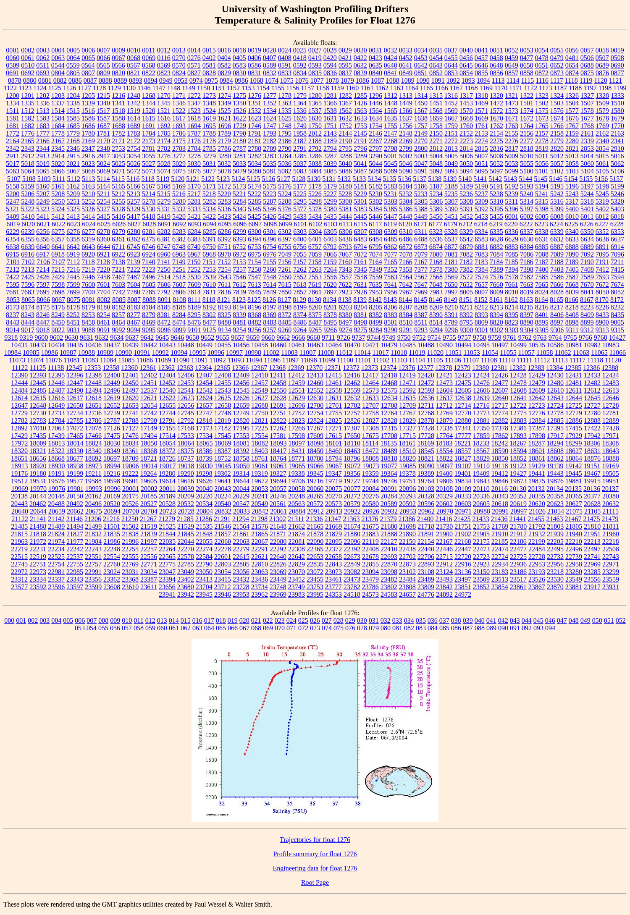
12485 (37, 390)
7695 (43, 292)
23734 (259, 586)
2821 (572, 148)
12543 (222, 390)
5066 (58, 171)
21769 (499, 526)
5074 (164, 171)
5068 (88, 171)
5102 (557, 171)
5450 (436, 216)
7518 (179, 277)
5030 (194, 163)
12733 (56, 413)
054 (92, 628)
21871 (278, 533)
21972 (37, 541)
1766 (557, 125)
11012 (344, 352)
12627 (259, 397)
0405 (239, 57)
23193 (536, 571)
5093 (451, 171)
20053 (259, 488)
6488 (421, 239)
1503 (557, 103)
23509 (481, 579)
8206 (390, 307)
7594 (617, 277)
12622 (167, 397)
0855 (481, 72)
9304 (526, 329)
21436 (499, 518)
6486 (405, 239)
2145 (360, 133)
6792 (330, 246)
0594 (330, 65)
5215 (164, 193)
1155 (277, 88)
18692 (93, 458)
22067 (259, 541)
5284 (239, 201)
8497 (345, 322)
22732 (555, 556)
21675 (370, 526)
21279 (166, 518)
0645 (466, 65)
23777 (333, 586)
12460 (315, 382)
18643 (610, 450)
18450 (315, 450)
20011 (167, 488)
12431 (573, 375)
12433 (592, 375)
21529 (185, 526)
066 (233, 628)
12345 (74, 367)
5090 (405, 171)
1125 (54, 88)
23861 (518, 586)
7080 (436, 254)
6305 (330, 231)
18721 (148, 458)
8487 (315, 322)
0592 (300, 65)
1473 (511, 103)
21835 (111, 533)
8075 (73, 299)
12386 (591, 367)
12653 (130, 405)
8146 (435, 299)
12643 (555, 397)
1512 (27, 110)
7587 (572, 277)
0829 (224, 72)
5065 (43, 171)
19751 (407, 481)
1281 (330, 95)
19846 (499, 481)
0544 (58, 65)
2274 (481, 140)
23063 (259, 571)
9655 (222, 337)
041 (491, 620)
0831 (254, 72)
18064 (186, 443)
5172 (224, 186)
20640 (19, 511)
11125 (38, 367)
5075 (179, 171)
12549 (259, 390)
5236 (466, 193)
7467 (118, 277)
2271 (436, 140)
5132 (344, 178)
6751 (224, 246)
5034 (254, 163)
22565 (167, 556)
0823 (164, 72)
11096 (272, 360)
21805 (573, 526)
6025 (103, 224)
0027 (315, 50)
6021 (43, 224)
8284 (179, 314)
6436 (345, 239)
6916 (27, 254)
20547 (241, 503)
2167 (58, 140)
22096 (352, 541)
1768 (587, 125)
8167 (586, 299)
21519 (148, 526)
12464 (370, 382)
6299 (239, 231)
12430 (555, 375)
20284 (389, 496)
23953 (241, 594)
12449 (111, 382)
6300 (254, 231)
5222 (254, 193)
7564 (405, 277)
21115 (610, 511)
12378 (443, 367)
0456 (466, 57)
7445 (73, 277)
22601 (222, 556)
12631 (333, 397)
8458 (88, 322)
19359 (370, 473)
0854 (466, 72)
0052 (511, 50)
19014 (149, 465)
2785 (209, 148)
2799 (405, 148)
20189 (167, 496)
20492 (74, 503)
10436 (93, 345)
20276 (370, 496)
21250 (129, 518)
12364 (203, 367)
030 (362, 620)
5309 (481, 201)
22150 (407, 541)
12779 (573, 413)
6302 (284, 231)
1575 (542, 110)
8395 (511, 314)
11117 (577, 360)
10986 (49, 352)
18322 (56, 450)
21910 (499, 533)
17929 (573, 435)
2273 (466, 140)
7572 (466, 277)
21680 (389, 526)
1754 (375, 125)
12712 (444, 405)
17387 (536, 428)
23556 (592, 579)
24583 (389, 594)
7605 (148, 284)
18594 (518, 450)
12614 (19, 397)
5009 (511, 156)
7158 (315, 261)
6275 (58, 231)
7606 (164, 284)
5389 (436, 208)
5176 (284, 186)
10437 (111, 345)
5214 (148, 193)
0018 (239, 50)
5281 (194, 201)
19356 (352, 473)
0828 (209, 72)
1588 (118, 118)
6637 (617, 239)
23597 (74, 586)
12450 (130, 382)
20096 (407, 488)
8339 (239, 314)
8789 (451, 322)
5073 (148, 171)
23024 (111, 571)
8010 (511, 292)
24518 (352, 594)
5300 (345, 201)
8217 (557, 307)
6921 (103, 254)
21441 (517, 518)
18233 (480, 443)
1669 (481, 118)
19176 (19, 473)
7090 (572, 254)
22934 (499, 564)
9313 (602, 329)
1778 (58, 133)
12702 (352, 405)
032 (386, 620)
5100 (526, 171)
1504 (572, 103)
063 (197, 628)
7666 (557, 284)
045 (538, 620)
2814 (466, 148)
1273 (209, 95)
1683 (43, 125)
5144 (525, 178)
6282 (164, 231)
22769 (130, 564)
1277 (269, 95)
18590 (499, 450)
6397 (284, 239)
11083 (90, 360)
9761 (510, 337)
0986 (241, 80)
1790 (239, 133)
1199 (619, 88)
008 (103, 620)
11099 (327, 360)
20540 (222, 503)
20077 (352, 488)
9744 (374, 337)
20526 (130, 503)
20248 (296, 496)
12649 (56, 405)
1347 (194, 103)
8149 (450, 299)
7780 (133, 292)
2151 (451, 133)
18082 (260, 443)
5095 (481, 171)
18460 (333, 450)
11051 (453, 352)
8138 (345, 299)
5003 (421, 156)
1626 (300, 118)
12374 (388, 367)
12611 (573, 390)
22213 (592, 541)
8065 (28, 299)
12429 (536, 375)
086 (456, 628)
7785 (148, 292)
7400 (542, 269)
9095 (148, 329)
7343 (345, 269)
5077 (209, 171)
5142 (495, 178)
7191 (602, 261)
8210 (451, 307)
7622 (345, 284)
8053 (13, 299)
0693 (43, 72)
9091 (103, 329)
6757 (315, 246)
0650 (526, 65)
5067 (73, 171)
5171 (209, 186)
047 (562, 620)
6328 (451, 231)
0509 (12, 65)
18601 (536, 450)
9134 (224, 329)
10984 (12, 352)
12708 (389, 405)
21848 (204, 533)
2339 (587, 140)
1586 (88, 118)
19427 (518, 473)
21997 (148, 541)
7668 (572, 284)
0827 (194, 72)
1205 (88, 95)
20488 (56, 503)
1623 (254, 118)
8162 (511, 299)
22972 (19, 571)
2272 (451, 140)
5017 (12, 163)
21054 (555, 511)
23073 (333, 571)
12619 (111, 397)
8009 (496, 292)
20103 (425, 488)
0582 (224, 65)
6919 (73, 254)
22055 (204, 541)
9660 (268, 337)
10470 (352, 345)
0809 (103, 72)
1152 (233, 88)
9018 (43, 329)
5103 (572, 171)
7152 (224, 261)
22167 (444, 541)
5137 (419, 178)
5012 (556, 156)
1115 (527, 80)
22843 (333, 564)
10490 (444, 345)
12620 (130, 397)
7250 (164, 269)
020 (244, 620)
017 (209, 620)
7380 (451, 269)
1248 (133, 95)
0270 (179, 57)
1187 (560, 88)
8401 (542, 314)
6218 (481, 224)
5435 (330, 216)
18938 (75, 465)
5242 (557, 193)
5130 (313, 178)
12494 (93, 390)
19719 (333, 481)
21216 (111, 518)
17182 (222, 428)
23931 (610, 586)
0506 (587, 57)
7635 (375, 284)
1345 (164, 103)
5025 (118, 163)
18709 (130, 458)
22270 (185, 549)
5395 (496, 208)
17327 (407, 428)
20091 (389, 488)
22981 (56, 571)
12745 (185, 413)
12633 (370, 397)
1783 (133, 133)
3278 (194, 156)
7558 (360, 277)
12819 (222, 420)
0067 (118, 57)
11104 (417, 360)
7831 (209, 292)
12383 (536, 367)
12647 (19, 405)
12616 (56, 397)
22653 (315, 556)
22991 (93, 571)
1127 (84, 88)
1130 (129, 88)
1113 (498, 80)
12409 (241, 375)
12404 (167, 375)
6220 (511, 224)
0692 (27, 72)
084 (433, 628)
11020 (435, 352)
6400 (300, 239)
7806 (179, 292)
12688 (259, 405)
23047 (167, 571)
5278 (148, 201)
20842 (260, 511)
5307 (451, 201)
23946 (222, 594)
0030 (360, 50)
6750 (209, 246)
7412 (602, 269)
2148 (405, 133)
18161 (407, 443)
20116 (499, 488)
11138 (55, 367)
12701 (333, 405)
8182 (118, 307)
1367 (345, 103)
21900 (444, 533)
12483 (610, 382)
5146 (555, 178)
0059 (617, 50)
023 (280, 620)
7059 (315, 254)
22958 (573, 564)
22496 (573, 549)
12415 (333, 375)
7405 (572, 269)
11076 (53, 360)
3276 (164, 156)
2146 (375, 133)
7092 (587, 254)
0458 (496, 57)
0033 (405, 50)
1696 (224, 125)
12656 (185, 405)
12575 (389, 390)
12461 (333, 382)
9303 (511, 329)
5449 (421, 216)
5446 (375, 216)
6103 (330, 224)
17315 (389, 428)
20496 (93, 503)
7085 (511, 254)
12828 (389, 420)
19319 (259, 473)
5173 (239, 186)
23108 (425, 571)
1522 (179, 110)
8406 (557, 314)
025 (303, 620)
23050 (204, 571)
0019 (254, 50)
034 (409, 620)
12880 (462, 420)
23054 (222, 571)
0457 (481, 57)
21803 (555, 526)
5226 (315, 193)
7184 (496, 261)
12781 (610, 413)
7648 (436, 284)
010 (127, 620)
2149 (421, 133)
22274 (204, 549)
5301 (360, 201)
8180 (103, 307)
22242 (74, 549)
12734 (74, 413)
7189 (572, 261)
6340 (572, 231)
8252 (73, 314)
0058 (602, 50)
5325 (73, 208)
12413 (315, 375)
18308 (610, 443)
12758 (370, 413)
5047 (421, 163)
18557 (462, 450)
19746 (389, 481)
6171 (420, 224)
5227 (330, 193)
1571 (481, 110)
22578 (185, 556)
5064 (27, 171)
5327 (103, 208)
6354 (12, 239)
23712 (222, 586)
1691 (148, 125)
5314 (526, 201)
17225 (259, 428)
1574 (526, 110)
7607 (179, 284)
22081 (296, 541)
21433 (480, 518)
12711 (425, 405)
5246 (617, 193)
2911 (12, 156)
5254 (103, 201)
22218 (610, 541)
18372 (167, 450)
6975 (254, 254)
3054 (133, 156)
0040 (466, 50)
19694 (278, 481)
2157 (542, 133)
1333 (617, 95)
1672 (526, 118)
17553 (241, 435)
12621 (148, 397)
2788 (254, 148)
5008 (496, 156)
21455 (536, 518)
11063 (581, 352)
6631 (542, 239)
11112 (542, 360)
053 (80, 628)
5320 (617, 201)
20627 (573, 503)
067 (244, 628)
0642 (421, 65)
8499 (375, 322)
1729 (239, 125)
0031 (375, 50)
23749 (296, 586)
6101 (300, 224)
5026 (133, 163)
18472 (370, 450)
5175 (269, 186)
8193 (224, 307)
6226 (586, 224)
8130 (314, 299)
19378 (407, 473)
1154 (262, 88)
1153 (248, 88)
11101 (363, 360)
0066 (103, 57)
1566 (405, 110)
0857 (511, 72)
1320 (496, 95)
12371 (332, 367)
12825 (333, 420)
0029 (345, 50)
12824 (315, 420)
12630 (315, 397)
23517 (518, 579)
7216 (73, 269)
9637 (132, 337)
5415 (103, 216)
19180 (37, 473)
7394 (511, 269)
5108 (29, 178)
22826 (278, 564)
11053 (471, 352)
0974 (196, 80)
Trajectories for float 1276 (315, 839)
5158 (12, 186)
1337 (58, 103)
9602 (56, 337)
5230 (375, 193)
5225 (300, 193)
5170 (194, 186)
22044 (185, 541)
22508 (610, 549)
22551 (93, 556)
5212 (118, 193)
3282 (254, 156)
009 (115, 620)
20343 (499, 496)
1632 (345, 118)
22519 (37, 556)
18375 (185, 450)
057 (127, 628)
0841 (390, 72)
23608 (111, 586)
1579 (602, 110)
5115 (118, 178)
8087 (134, 299)
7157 (300, 261)
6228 (617, 224)
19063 (278, 465)
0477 (526, 57)
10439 (130, 345)
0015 (209, 50)
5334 (209, 208)
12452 (167, 382)
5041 (360, 163)
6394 (254, 239)
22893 (425, 564)
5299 (330, 201)
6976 (269, 254)
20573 (333, 503)
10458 (259, 345)
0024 (284, 50)
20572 (315, 503)
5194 (542, 186)
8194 (239, 307)
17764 (444, 435)
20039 (185, 488)
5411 (43, 216)
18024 (93, 443)
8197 (269, 307)
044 (527, 620)
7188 (557, 261)
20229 (241, 496)
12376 (406, 367)
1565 (390, 110)
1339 (88, 103)
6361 (118, 239)
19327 (278, 473)
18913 (19, 465)
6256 (43, 231)
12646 (610, 397)
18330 (74, 450)
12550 (278, 390)
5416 (118, 216)
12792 (185, 420)
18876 (592, 458)
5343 (239, 208)
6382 (179, 239)
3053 (118, 156)
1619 (209, 118)
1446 (375, 103)
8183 (133, 307)
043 (515, 620)
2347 (88, 148)
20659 (56, 511)
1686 (88, 125)
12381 (499, 367)
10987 (68, 352)
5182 (375, 186)
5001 (390, 156)
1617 (179, 118)
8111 (194, 299)
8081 (88, 299)
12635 (407, 397)
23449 (278, 579)
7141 (164, 261)
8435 (617, 314)
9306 (557, 329)
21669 (333, 526)
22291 (259, 549)
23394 (167, 579)
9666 (298, 337)
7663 (526, 284)
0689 (602, 65)
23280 (573, 571)
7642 (405, 284)
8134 (329, 299)
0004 (58, 50)
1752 (345, 125)
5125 (253, 178)
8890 (526, 322)
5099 (511, 171)
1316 (451, 95)
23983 (296, 594)
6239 (27, 231)
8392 (466, 314)
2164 (12, 140)
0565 (103, 65)
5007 (481, 156)
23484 (407, 579)
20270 (333, 496)
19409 (481, 473)
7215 (58, 269)
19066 (315, 465)
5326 (88, 208)
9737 (358, 337)
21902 (462, 533)
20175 (130, 496)
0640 (390, 65)
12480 (555, 382)
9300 (466, 329)
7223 (148, 269)
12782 (19, 420)
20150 (74, 496)
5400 (572, 208)
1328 (602, 95)
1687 (103, 125)
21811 (610, 526)
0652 (557, 65)
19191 (56, 473)
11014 (362, 352)
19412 (499, 473)
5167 (148, 186)
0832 (269, 72)
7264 (330, 269)
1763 (511, 125)
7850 (284, 292)
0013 (179, 50)
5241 (542, 193)
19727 (352, 481)
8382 (375, 314)
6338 (542, 231)
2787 (239, 148)
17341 (462, 428)
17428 (610, 428)
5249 (43, 201)
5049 (451, 163)
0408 (284, 57)
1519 (133, 110)
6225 (571, 224)
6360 (103, 239)
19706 (296, 481)
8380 (345, 314)
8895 (542, 322)
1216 (118, 95)
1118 (571, 80)
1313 (405, 95)
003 (44, 620)
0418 (300, 57)
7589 (587, 277)
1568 (436, 110)
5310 (496, 201)
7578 (511, 277)
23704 (204, 586)
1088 (392, 80)
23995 (315, 594)
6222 (526, 224)
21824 (56, 533)
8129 (299, 299)
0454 (436, 57)
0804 (58, 72)
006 (80, 620)
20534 (204, 503)
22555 (130, 556)
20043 (222, 488)
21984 (93, 541)
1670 (496, 118)
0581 (209, 65)
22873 (407, 564)
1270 (164, 95)
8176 (58, 307)
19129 (536, 465)
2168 (73, 140)
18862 (555, 458)
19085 (407, 465)
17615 (333, 435)
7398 (526, 269)
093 (538, 628)
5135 (389, 178)
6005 (542, 216)
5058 (572, 163)
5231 (390, 193)
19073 (370, 465)
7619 (315, 284)
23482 (389, 579)
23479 (370, 579)
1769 (602, 125)
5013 (571, 156)
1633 (360, 118)
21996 (130, 541)
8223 (587, 307)
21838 (130, 533)
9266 (330, 329)
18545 (425, 450)
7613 (254, 284)
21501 (111, 526)
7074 (375, 254)
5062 (617, 163)
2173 (148, 140)
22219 (19, 549)
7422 (12, 277)
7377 (421, 269)
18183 (444, 443)
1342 (133, 103)
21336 (314, 518)
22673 (352, 556)
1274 (224, 95)
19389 (425, 473)
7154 (254, 261)
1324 (557, 95)
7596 (27, 284)
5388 (421, 208)
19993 (93, 488)
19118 (499, 465)
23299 (610, 571)
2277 (526, 140)
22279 (241, 549)
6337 (526, 231)
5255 (118, 201)
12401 (130, 375)
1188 (575, 88)
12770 (462, 413)
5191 (496, 186)
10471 (370, 345)
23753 (315, 586)
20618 (499, 503)
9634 (116, 337)
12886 (573, 420)
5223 (269, 193)
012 (150, 620)
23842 (444, 586)
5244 (587, 193)
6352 (602, 231)
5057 (557, 163)
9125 (209, 329)
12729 (19, 413)
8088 (149, 299)
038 (456, 620)
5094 (466, 171)
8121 (224, 299)
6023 (73, 224)
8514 (436, 322)
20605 (481, 503)
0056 (572, 50)
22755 (74, 564)
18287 (536, 443)
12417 (370, 375)
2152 (466, 133)
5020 (58, 163)
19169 (610, 465)
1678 (602, 118)
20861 (278, 511)
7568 (436, 277)
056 (115, 628)
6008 (557, 216)
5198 (602, 186)
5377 (300, 208)
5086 (345, 171)
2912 (27, 156)
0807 (88, 72)
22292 (278, 549)
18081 (241, 443)
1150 (203, 88)
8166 (571, 299)
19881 (573, 481)
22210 (573, 541)
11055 (508, 352)
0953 (181, 80)
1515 (73, 110)
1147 (158, 88)
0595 (345, 65)
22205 (555, 541)
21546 (222, 526)
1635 (390, 118)
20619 (518, 503)
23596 (56, 586)
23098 (389, 571)
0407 (269, 57)
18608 (555, 450)
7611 (224, 284)
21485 (19, 526)
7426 (43, 277)
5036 (284, 163)
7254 (224, 269)
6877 (451, 246)
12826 (352, 420)
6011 (586, 216)
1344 (148, 103)
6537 (451, 239)
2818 (526, 148)
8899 (587, 322)
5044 (375, 163)
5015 (602, 156)
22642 (296, 556)
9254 (239, 329)
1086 (362, 80)
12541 (185, 390)
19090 (426, 465)
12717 (499, 405)
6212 (465, 224)
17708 (389, 435)
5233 (421, 193)
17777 (462, 435)
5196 (572, 186)
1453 (466, 103)
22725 (518, 556)
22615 (241, 556)
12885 (555, 420)
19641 (222, 481)
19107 (463, 465)
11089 (163, 360)
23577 (19, 586)
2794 (330, 148)
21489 (56, 526)
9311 (571, 329)
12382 (517, 367)
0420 (330, 57)
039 (468, 620)
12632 (352, 397)
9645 (162, 337)
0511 (42, 65)
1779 (73, 133)
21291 (222, 518)
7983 (436, 292)
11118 (595, 360)
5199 (617, 186)
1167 (456, 88)
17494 (148, 435)
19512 (19, 481)
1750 (315, 125)
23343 (74, 579)
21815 (19, 533)
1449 (405, 103)
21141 (38, 518)
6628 (496, 239)
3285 (300, 156)
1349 (224, 103)
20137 (610, 488)
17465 (74, 435)
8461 (103, 322)
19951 (610, 481)
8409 (587, 314)
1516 (88, 110)
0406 (254, 57)
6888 (572, 246)
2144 (345, 133)
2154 (496, 133)
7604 (133, 284)
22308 (296, 549)
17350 (481, 428)
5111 (59, 178)
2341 (617, 140)
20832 (223, 511)
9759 (494, 337)
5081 (269, 171)
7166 (405, 261)
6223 (541, 224)
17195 (241, 428)
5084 (315, 171)
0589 (269, 65)
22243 (93, 549)
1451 (436, 103)
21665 (315, 526)
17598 (296, 435)
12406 (185, 375)
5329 (133, 208)
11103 (399, 360)
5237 (481, 193)
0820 (118, 72)
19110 (481, 465)
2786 (224, 148)
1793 (269, 133)
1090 (423, 80)
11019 (417, 352)
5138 (434, 178)
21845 (185, 533)
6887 (557, 246)
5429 (284, 216)
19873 (518, 481)
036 (433, 620)
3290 (375, 156)
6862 (390, 246)
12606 (481, 390)
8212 (481, 307)
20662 (75, 511)
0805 (73, 72)
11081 (71, 360)
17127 (130, 428)
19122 (517, 465)
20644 (38, 511)
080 (386, 628)
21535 (204, 526)
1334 (12, 103)
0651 (542, 65)
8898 (572, 322)
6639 (27, 246)
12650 (74, 405)
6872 (405, 246)
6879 (466, 246)
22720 (462, 556)
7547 (254, 277)
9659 (253, 337)
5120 (177, 178)
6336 (511, 231)
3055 (148, 156)
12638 (462, 397)
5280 (179, 201)
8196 (254, 307)
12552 (315, 390)
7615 (284, 284)
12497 (130, 390)
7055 (300, 254)
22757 (93, 564)
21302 (277, 518)
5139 (450, 178)
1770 (617, 125)
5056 (542, 163)
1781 (103, 133)
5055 (526, 163)
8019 (526, 292)
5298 (315, 201)
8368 (254, 314)
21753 (481, 526)
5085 (330, 171)
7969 (421, 292)
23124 (444, 571)
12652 (111, 405)
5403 (617, 208)
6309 (390, 231)
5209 (73, 193)
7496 (148, 277)
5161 (58, 186)
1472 (496, 103)
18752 (222, 458)
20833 (241, 511)
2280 (572, 140)
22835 (315, 564)
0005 (73, 50)
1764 (526, 125)
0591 (284, 65)
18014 (75, 443)
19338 (296, 473)
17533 (185, 435)
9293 (421, 329)
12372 (351, 367)
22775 (167, 564)
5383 (360, 208)
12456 (241, 382)
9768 (600, 337)
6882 (496, 246)
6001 (511, 216)
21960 (610, 533)
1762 (496, 125)
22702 (407, 556)
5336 (224, 208)
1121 (615, 80)
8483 (269, 322)
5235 (451, 193)
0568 (148, 65)
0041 (481, 50)
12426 (499, 375)
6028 (149, 224)
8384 (405, 314)
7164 (375, 261)
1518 (118, 110)
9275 (360, 329)
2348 (103, 148)
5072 (133, 171)
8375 (315, 314)
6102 (315, 224)
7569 (451, 277)
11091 (199, 360)
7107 (58, 261)
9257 (269, 329)
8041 (587, 292)
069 (268, 628)
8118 (208, 299)
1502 (542, 103)
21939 (555, 533)
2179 (224, 140)
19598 (111, 481)
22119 (370, 541)
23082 (352, 571)
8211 (465, 307)
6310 (405, 231)
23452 (296, 579)
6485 (390, 239)
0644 (451, 65)
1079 (347, 80)
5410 (28, 216)
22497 (592, 549)
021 (256, 620)
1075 (287, 80)
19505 (610, 473)
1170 (500, 88)
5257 (133, 201)
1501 (526, 103)
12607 (499, 390)
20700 (130, 511)
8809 (481, 322)
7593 (602, 277)
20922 (352, 511)
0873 (557, 72)
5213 (133, 193)
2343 (27, 148)
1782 (118, 133)
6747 (164, 246)
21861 (241, 533)
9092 (118, 329)
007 (92, 620)
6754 (269, 246)
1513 (43, 110)
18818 (389, 458)
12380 (480, 367)
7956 (390, 292)
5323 (43, 208)
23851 (462, 586)
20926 (370, 511)
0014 (194, 50)
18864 (573, 458)
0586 (254, 65)
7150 (194, 261)
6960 (164, 254)
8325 (224, 314)
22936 (518, 564)
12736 (93, 413)
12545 (241, 390)
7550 (284, 277)
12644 (573, 397)
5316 (557, 201)
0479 (557, 57)
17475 (111, 435)
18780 (315, 458)
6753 (254, 246)
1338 (73, 103)
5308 (466, 201)
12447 (74, 382)
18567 (481, 450)
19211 (93, 473)
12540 (167, 390)
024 (291, 620)
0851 (421, 72)
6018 (617, 216)
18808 (370, 458)
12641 (518, 397)
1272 (194, 95)
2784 (194, 148)
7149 (179, 261)
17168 (185, 428)
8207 (405, 307)
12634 (389, 397)
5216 (179, 193)
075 (338, 628)
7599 (73, 284)
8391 (451, 314)
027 (327, 620)
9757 (464, 337)
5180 (345, 186)
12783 (37, 420)
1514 (58, 110)
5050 (466, 163)
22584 (204, 556)
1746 (254, 125)
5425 (254, 216)
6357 (58, 239)
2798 (390, 148)
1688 (118, 125)
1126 (69, 88)
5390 (451, 208)
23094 (370, 571)
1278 (284, 95)
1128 (99, 88)
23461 (333, 579)
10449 (204, 345)
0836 (330, 72)
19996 (112, 488)
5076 (194, 171)
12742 (148, 413)
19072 (352, 465)
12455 (222, 382)
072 (303, 628)
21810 (592, 526)
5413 (73, 216)
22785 (185, 564)
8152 (481, 299)
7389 (496, 269)
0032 (390, 50)
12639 (481, 397)
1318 (481, 95)
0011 (148, 50)
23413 (204, 579)
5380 (330, 208)
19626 (204, 481)
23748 (278, 586)
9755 (449, 337)
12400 (111, 375)
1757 (421, 125)
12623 (185, 397)
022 (268, 620)
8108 (179, 299)
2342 (12, 148)
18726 (167, 458)
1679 (617, 118)
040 (480, 620)
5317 (572, 201)
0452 (405, 57)
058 (139, 628)
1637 (405, 118)
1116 (542, 80)
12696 (296, 405)
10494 (462, 345)
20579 (352, 503)
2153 (481, 133)
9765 (570, 337)
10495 (481, 345)
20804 (204, 511)
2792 (315, 148)
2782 (164, 148)
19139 (554, 465)
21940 (573, 533)
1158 (322, 88)
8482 (254, 322)
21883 (370, 533)
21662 (296, 526)
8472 (164, 322)
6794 (360, 246)
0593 (315, 65)
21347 (333, 518)
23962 (259, 594)
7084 (496, 254)
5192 (511, 186)
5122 (208, 178)
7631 (360, 284)
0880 (30, 80)
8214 (511, 307)
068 (256, 628)
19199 (74, 473)
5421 (194, 216)
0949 (166, 80)
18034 (130, 443)
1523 (194, 110)
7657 (481, 284)
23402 (185, 579)
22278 (222, 549)
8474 (179, 322)
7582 (526, 277)
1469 (481, 103)
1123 (25, 88)
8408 (572, 314)
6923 (133, 254)
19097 (444, 465)
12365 (221, 367)
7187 (542, 261)
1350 (239, 103)
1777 (43, 133)
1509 (602, 103)
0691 (12, 72)
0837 (345, 72)
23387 (148, 579)
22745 (19, 564)
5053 (511, 163)
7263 (315, 269)
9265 (315, 329)
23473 (352, 579)
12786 (93, 420)
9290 (390, 329)
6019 (13, 224)
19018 (186, 465)
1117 (556, 80)
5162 (73, 186)
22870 (389, 564)
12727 (592, 405)
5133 (359, 178)
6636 (602, 239)
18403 (259, 450)
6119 (389, 224)
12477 (499, 382)
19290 (185, 473)
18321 (37, 450)
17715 (407, 435)
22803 (222, 564)
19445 (573, 473)
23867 (536, 586)
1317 (466, 95)
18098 (315, 443)
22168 (462, 541)
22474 (499, 549)
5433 (300, 216)
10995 (197, 352)
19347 (333, 473)
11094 (254, 360)
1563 (360, 110)
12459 (296, 382)
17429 (19, 435)
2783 (179, 148)
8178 (73, 307)
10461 (296, 345)
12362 (166, 367)
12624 (204, 397)
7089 (557, 254)
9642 (147, 337)
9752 (419, 337)
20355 (536, 496)
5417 (133, 216)
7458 (103, 277)
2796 (360, 148)
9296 (451, 329)
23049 (185, 571)
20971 (463, 511)
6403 (330, 239)
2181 (254, 140)
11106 (453, 360)
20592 (407, 503)
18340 (93, 450)
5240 (526, 193)
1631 (330, 118)
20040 (204, 488)
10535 (536, 345)
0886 (75, 80)
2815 (481, 148)
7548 (269, 277)
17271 (333, 428)
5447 (390, 216)
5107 (14, 178)
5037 (300, 163)
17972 (19, 443)
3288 (345, 156)
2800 (421, 148)
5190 (481, 186)
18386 (204, 450)
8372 (284, 314)
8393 (481, 314)
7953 (375, 292)
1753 (360, 125)
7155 (269, 261)
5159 (27, 186)
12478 (518, 382)
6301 (269, 231)
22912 (444, 564)
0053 (526, 50)
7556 (330, 277)
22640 (278, 556)
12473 (444, 382)
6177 (435, 224)
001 (21, 620)
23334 (37, 579)
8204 (360, 307)
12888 (592, 420)
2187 (300, 140)
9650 (192, 337)
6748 (179, 246)
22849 (352, 564)
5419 (164, 216)
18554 (444, 450)
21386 (407, 518)
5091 (421, 171)
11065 (599, 352)
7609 (194, 284)
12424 (481, 375)
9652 (207, 337)
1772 (12, 133)
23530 (555, 579)
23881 (573, 586)
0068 (133, 57)
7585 (542, 277)
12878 (425, 420)
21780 (518, 526)
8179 (88, 307)
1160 (352, 88)
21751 (462, 526)
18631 (592, 450)
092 (527, 628)
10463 (315, 345)
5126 (268, 178)
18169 (425, 443)
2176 (194, 140)
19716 (315, 481)
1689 (133, 125)
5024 (103, 163)
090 (503, 628)
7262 (300, 269)
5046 (405, 163)
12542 (204, 390)
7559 (375, 277)
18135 (388, 443)
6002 (526, 216)
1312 (390, 95)
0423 (375, 57)
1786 (179, 133)
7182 (466, 261)
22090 (315, 541)
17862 (499, 435)
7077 (390, 254)
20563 (296, 503)
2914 (58, 156)
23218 (555, 571)
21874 (296, 533)
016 (197, 620)
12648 (37, 405)
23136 (462, 571)
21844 (167, 533)
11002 (271, 352)
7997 (451, 292)
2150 (436, 133)
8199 (300, 307)
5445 (360, 216)
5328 (118, 208)
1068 (256, 80)
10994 (179, 352)
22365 (315, 549)
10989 (105, 352)
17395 (555, 428)
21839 (148, 533)
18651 (19, 458)
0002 (27, 50)
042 (503, 620)
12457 (259, 382)
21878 (315, 533)
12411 (278, 375)
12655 (167, 405)
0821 (133, 72)
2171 (118, 140)
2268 (390, 140)
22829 (296, 564)
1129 (114, 88)
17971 (610, 435)
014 (174, 620)
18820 (407, 458)
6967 (194, 254)
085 (444, 628)
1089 (408, 80)
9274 (345, 329)
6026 (119, 224)
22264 (167, 549)
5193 (526, 186)
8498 (360, 322)
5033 (239, 163)
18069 (223, 443)
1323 (542, 95)
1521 (164, 110)
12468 (389, 382)
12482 (592, 382)
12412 (296, 375)
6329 (466, 231)
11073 (17, 360)
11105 (435, 360)
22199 (536, 541)
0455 (451, 57)
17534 (204, 435)
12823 (296, 420)
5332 (179, 208)
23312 (19, 579)
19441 (536, 473)
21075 (574, 511)
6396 (269, 239)
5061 (602, 163)
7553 (315, 277)
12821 (259, 420)
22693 (389, 556)
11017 (380, 352)
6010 (572, 216)
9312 (587, 329)
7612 (239, 284)
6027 (134, 224)
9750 (404, 337)
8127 (284, 299)
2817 (511, 148)
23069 (278, 571)
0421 (345, 57)
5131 (329, 178)
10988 (86, 352)
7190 (587, 261)
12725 (573, 405)
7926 (360, 292)
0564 (88, 65)
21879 (333, 533)
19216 (111, 473)
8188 (179, 307)
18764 (278, 458)
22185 (499, 541)
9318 (11, 337)
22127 (389, 541)
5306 (436, 201)
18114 (370, 443)
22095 (333, 541)
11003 (289, 352)
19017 (167, 465)
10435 (74, 345)
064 (209, 628)
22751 (37, 564)
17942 (592, 435)
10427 (617, 337)
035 (421, 620)
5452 (466, 216)
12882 (499, 420)
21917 (518, 533)
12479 (536, 382)
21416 (444, 518)
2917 (103, 156)
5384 (375, 208)
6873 (421, 246)
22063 (241, 541)
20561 (278, 503)
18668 (56, 458)
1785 (164, 133)
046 (550, 620)
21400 (425, 518)
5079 (239, 171)
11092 (217, 360)
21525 (167, 526)
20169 (111, 496)
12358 (110, 367)
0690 (617, 65)
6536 (436, 239)
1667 (451, 118)
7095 (602, 254)
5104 (587, 171)
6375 (148, 239)
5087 (360, 171)
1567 (421, 110)
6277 (88, 231)
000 (9, 620)
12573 (370, 390)
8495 (330, 322)
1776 (27, 133)
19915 (592, 481)
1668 (466, 118)
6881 (481, 246)
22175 (481, 541)
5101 (542, 171)
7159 (330, 261)
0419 (315, 57)
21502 (130, 526)
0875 (587, 72)
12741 (130, 413)
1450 (421, 103)
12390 (19, 375)
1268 (148, 95)
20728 (186, 511)
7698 (58, 292)
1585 (73, 118)
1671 (511, 118)
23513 (499, 579)
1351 (254, 103)
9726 (343, 337)
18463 (352, 450)
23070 (296, 571)
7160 (345, 261)
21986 (111, 541)
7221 (118, 269)
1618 (194, 118)
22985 (74, 571)
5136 (404, 178)
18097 (297, 443)
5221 (239, 193)
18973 (93, 465)
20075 (333, 488)
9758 (479, 337)
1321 (511, 95)
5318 (587, 201)
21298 (259, 518)
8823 (511, 322)
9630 (71, 337)
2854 (602, 148)
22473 (481, 549)
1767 (572, 125)
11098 (308, 360)
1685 (73, 125)
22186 (518, 541)
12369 (295, 367)
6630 (526, 239)
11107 (471, 360)
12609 (536, 390)
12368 (277, 367)
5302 (375, 201)
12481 (573, 382)
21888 (389, 533)
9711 (328, 337)
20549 (259, 503)
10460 (278, 345)
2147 (390, 133)
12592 (407, 390)
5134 (374, 178)
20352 (518, 496)
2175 (179, 140)
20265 (315, 496)
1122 (9, 88)
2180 (239, 140)
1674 (557, 118)
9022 (58, 329)
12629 (296, 397)
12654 (148, 405)
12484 (19, 390)
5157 (616, 178)
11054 (490, 352)
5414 (88, 216)
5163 (88, 186)
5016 (617, 156)
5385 (390, 208)
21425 (462, 518)
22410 (389, 549)
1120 (600, 80)
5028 (164, 163)
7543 (224, 277)
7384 (481, 269)
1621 (224, 118)
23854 (499, 586)
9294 (436, 329)
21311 (296, 518)
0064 (73, 57)
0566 (118, 65)
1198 (605, 88)
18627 (573, 450)
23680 (185, 586)
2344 (43, 148)
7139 (133, 261)
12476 (481, 382)
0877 (617, 72)
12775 (518, 413)
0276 (194, 57)
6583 (481, 239)
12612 (592, 390)
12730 (37, 413)
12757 (352, 413)
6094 (209, 224)
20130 (517, 488)
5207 (43, 193)
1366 (330, 103)
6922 (118, 254)
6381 (164, 239)
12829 (407, 420)
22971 (610, 564)
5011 (541, 156)
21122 (19, 518)
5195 (557, 186)
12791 (167, 420)
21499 (93, 526)
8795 (466, 322)
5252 (88, 201)
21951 (592, 533)
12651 (93, 405)
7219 (88, 269)
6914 (617, 246)
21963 (19, 541)
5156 (601, 178)
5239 (511, 193)
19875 (536, 481)
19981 (75, 488)
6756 (300, 246)
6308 (375, 231)
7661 (511, 284)
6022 (58, 224)
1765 (542, 125)
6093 (194, 224)
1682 (27, 125)
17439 (56, 435)
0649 (511, 65)
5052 (496, 163)
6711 (118, 246)
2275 (496, 140)
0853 (451, 72)
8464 (118, 322)
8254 (103, 314)
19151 (591, 465)
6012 (602, 216)
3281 (239, 156)
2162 (602, 133)
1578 (587, 110)
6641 (58, 246)
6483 (360, 239)
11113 (560, 360)
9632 (101, 337)
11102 (381, 360)
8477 (209, 322)
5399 (557, 208)
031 (374, 620)
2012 (315, 133)
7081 (451, 254)
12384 (554, 367)
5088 (375, 171)
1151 (218, 88)
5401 (587, 208)
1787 (194, 133)
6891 (602, 246)
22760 (111, 564)
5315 (542, 201)
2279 (557, 140)
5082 (284, 171)
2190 (345, 140)
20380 (610, 496)
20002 (149, 488)
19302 (222, 473)
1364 (300, 103)
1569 (451, 110)
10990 (123, 352)
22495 (555, 549)
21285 (185, 518)
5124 (238, 178)
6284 (194, 231)
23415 (222, 579)
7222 (133, 269)
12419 (407, 375)
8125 (254, 299)
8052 (617, 292)
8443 (12, 322)
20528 (167, 503)
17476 (130, 435)
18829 (481, 458)
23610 (130, 586)
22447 (462, 549)
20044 (241, 488)
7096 (617, 254)
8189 (194, 307)
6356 (43, 239)
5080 (254, 171)
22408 (370, 549)
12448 (93, 382)
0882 (60, 80)
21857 (222, 533)
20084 (370, 488)
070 (280, 628)
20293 (407, 496)
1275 (239, 95)
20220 (204, 496)
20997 (518, 511)
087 (468, 628)
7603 (118, 284)
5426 (269, 216)
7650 (451, 284)
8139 (360, 299)
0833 (284, 72)
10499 (518, 345)
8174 (27, 307)
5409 (13, 216)
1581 (12, 118)
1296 (375, 95)
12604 (444, 390)
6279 (118, 231)
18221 (462, 443)
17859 (481, 435)
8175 (43, 307)
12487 (56, 390)
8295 (194, 314)
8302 (209, 314)
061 (174, 628)
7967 (405, 292)
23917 (592, 586)
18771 (296, 458)
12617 (74, 397)
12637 (444, 397)
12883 (518, 420)
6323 (436, 231)
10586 (555, 345)
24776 (425, 594)
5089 (390, 171)
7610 (209, 284)
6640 (43, 246)
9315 (617, 329)
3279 (209, 156)
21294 (240, 518)
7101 (13, 261)
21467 (573, 518)
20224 (222, 496)
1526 (239, 110)
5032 (224, 163)
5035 (269, 163)
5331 (164, 208)
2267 (375, 140)
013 (162, 620)
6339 (557, 231)
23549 (573, 579)
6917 (43, 254)
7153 (239, 261)
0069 (148, 57)
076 (350, 628)
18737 (185, 458)
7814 (194, 292)
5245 (602, 193)
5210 (88, 193)
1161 (366, 88)
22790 (204, 564)
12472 (425, 382)
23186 (518, 571)
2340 (602, 140)
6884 (526, 246)
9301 (481, 329)
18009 (38, 443)
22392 (352, 549)
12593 (425, 390)
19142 (573, 465)
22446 (444, 549)
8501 (390, 322)
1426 (360, 103)
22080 (278, 541)
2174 (164, 140)
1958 (300, 133)
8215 (526, 307)
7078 (405, 254)
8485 (284, 322)
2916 (88, 156)
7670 (587, 284)
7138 (118, 261)
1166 (441, 88)
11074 (35, 360)
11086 (144, 360)
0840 (375, 72)
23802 (389, 586)
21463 (554, 518)
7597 (43, 284)
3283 (269, 156)
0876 (602, 72)
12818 (204, 420)
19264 (148, 473)
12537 (148, 390)
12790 (148, 420)
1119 (586, 80)
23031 (130, 571)
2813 (451, 148)
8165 (556, 299)
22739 (573, 556)
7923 (345, 292)
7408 (587, 269)
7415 (617, 269)
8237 (12, 314)
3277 (179, 156)
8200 (315, 307)
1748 (284, 125)
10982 (592, 345)
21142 (56, 518)
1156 (292, 88)
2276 (511, 140)
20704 (149, 511)
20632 (610, 503)
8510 (405, 322)
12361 (147, 367)
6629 (511, 239)
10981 (573, 345)
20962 (426, 511)
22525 (56, 556)
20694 (112, 511)
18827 (462, 458)
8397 (526, 314)
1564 (375, 110)
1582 (27, 118)
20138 (19, 496)
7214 (43, 269)
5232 (405, 193)
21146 (74, 518)
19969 (19, 488)
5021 (73, 163)
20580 (370, 503)
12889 (610, 420)
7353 (405, 269)
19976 (56, 488)
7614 (269, 284)
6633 (572, 239)
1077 (317, 80)
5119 (162, 178)
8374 (300, 314)
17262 (278, 428)
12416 (352, 375)
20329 (444, 496)
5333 (194, 208)
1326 (572, 95)
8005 (466, 292)
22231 (37, 549)
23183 (499, 571)
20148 (56, 496)
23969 (278, 594)
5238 (496, 193)
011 (138, 620)
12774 (499, 413)
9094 (133, 329)
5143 (510, 178)
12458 (278, 382)
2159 (572, 133)
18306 (591, 443)
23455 (315, 579)
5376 (284, 208)
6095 (224, 224)
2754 (133, 148)
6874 (436, 246)
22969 (592, 564)
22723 (481, 556)
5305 (421, 201)
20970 (444, 511)
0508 (617, 57)
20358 (555, 496)
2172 (133, 140)
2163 (617, 133)
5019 (43, 163)
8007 (481, 292)
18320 (19, 450)
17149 (148, 428)
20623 (555, 503)
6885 (542, 246)
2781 (148, 148)
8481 (239, 322)
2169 (88, 140)
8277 (133, 314)
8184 (148, 307)
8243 (27, 314)
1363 (284, 103)
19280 (167, 473)
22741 (592, 556)
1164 (411, 88)
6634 (587, 239)
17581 (278, 435)
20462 (37, 503)
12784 (56, 420)
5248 (27, 201)
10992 (160, 352)
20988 (481, 511)
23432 (241, 579)
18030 (112, 443)
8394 (496, 314)
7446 (88, 277)
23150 (481, 571)
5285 (254, 201)
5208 (58, 193)
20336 (481, 496)
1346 (179, 103)
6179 (450, 224)
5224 (284, 193)
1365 (315, 103)
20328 (425, 496)
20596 (425, 503)
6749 (194, 246)
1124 (39, 88)
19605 (148, 481)
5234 (436, 193)
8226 (602, 307)
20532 (185, 503)
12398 (93, 375)
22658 (333, 556)
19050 (241, 465)
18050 (149, 443)
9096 (164, 329)
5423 (224, 216)
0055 (557, 50)
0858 (526, 72)
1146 (143, 88)
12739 (111, 413)
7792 (164, 292)
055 (103, 628)
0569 (164, 65)
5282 (209, 201)
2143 (330, 133)
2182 (269, 140)
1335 (27, 103)
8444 (27, 322)
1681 (12, 125)
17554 (259, 435)
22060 (222, 541)
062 (186, 628)
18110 (352, 443)
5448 (405, 216)
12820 (241, 420)
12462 (352, 382)
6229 (12, 231)
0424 (390, 57)
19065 (297, 465)
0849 (405, 72)
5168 (164, 186)
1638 (421, 118)
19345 (315, 473)
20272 (352, 496)
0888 (105, 80)
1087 (377, 80)
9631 (86, 337)
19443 (555, 473)
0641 (405, 65)
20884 (297, 511)
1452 (451, 103)
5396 (511, 208)
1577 (572, 110)
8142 (375, 299)
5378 (315, 208)
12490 (74, 390)
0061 (27, 57)
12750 (259, 413)
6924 (148, 254)
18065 (204, 443)
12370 (314, 367)
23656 (167, 586)
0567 (133, 65)
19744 (370, 481)
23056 (241, 571)
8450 (58, 322)
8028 (557, 292)
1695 (209, 125)
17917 (555, 435)
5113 (88, 178)
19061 (260, 465)
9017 (27, 329)
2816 (496, 148)
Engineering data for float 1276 (315, 868)
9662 (283, 337)
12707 (370, 405)
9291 (405, 329)
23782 (352, 586)
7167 (421, 261)
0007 (103, 50)
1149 (188, 88)
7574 (481, 277)
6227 (602, 224)
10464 (333, 345)
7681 (12, 292)
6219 (496, 224)
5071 (118, 171)
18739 (204, 458)
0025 (300, 50)
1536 (300, 110)
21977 (74, 541)
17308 (370, 428)
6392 (224, 239)
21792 (536, 526)
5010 (526, 156)
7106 (43, 261)
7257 (239, 269)
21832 (93, 533)
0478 (542, 57)
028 (338, 620)
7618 (300, 284)
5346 (269, 208)
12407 (204, 375)
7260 (269, 269)
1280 (315, 95)
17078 (93, 428)
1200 (12, 95)
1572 (496, 110)
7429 (58, 277)
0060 (12, 57)
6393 (239, 239)
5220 (224, 193)
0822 (148, 72)
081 (397, 628)
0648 (496, 65)
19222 (130, 473)
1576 (557, 110)
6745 (133, 246)
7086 (526, 254)
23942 (185, 594)
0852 (436, 72)
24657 (407, 594)
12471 (407, 382)
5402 (602, 208)
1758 (436, 125)
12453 (185, 382)
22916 (462, 564)
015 (186, 620)
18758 (241, 458)
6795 (375, 246)
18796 (352, 458)
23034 (148, 571)
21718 (425, 526)
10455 (222, 345)
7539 (209, 277)
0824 (179, 72)
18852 (518, 458)
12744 (167, 413)
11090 (181, 360)
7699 (73, 292)
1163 (396, 88)
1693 (179, 125)
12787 (111, 420)
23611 (148, 586)
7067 (345, 254)
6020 (28, 224)
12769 (444, 413)
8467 (133, 322)
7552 (300, 277)
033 (397, 620)
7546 (239, 277)
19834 (462, 481)
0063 (58, 57)
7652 (466, 284)
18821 (425, 458)
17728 (425, 435)
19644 (241, 481)
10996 (215, 352)
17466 (93, 435)
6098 (270, 224)
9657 (237, 337)
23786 (370, 586)
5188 (451, 186)
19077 (389, 465)
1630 (315, 118)
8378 (330, 314)
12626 (241, 397)
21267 (148, 518)
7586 (557, 277)
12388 (609, 367)
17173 (204, 428)
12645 (592, 397)
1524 (209, 110)
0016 (224, 50)
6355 (27, 239)
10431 (19, 345)
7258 (254, 269)
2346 (73, 148)
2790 (284, 148)
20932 (389, 511)
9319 (26, 337)
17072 (74, 428)
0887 (90, 80)
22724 (499, 556)
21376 (370, 518)
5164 (103, 186)
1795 (284, 133)
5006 (466, 156)
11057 (526, 352)
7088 (542, 254)
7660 (496, 284)
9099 (179, 329)
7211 (617, 261)
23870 (555, 586)
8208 (421, 307)
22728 (536, 556)
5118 (148, 178)
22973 (37, 571)
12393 (37, 375)
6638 (12, 246)
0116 (163, 57)
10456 (241, 345)
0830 (239, 72)
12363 (184, 367)
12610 (555, 390)
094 (550, 628)
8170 (602, 299)
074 (327, 628)
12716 (481, 405)
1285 (360, 95)
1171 (515, 88)
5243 (572, 193)
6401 (315, 239)
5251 (73, 201)
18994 (112, 465)
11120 (613, 360)
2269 (405, 140)
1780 (88, 133)
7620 (330, 284)
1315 (436, 95)
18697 (111, 458)
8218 (572, 307)
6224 (556, 224)
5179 (330, 186)
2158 (557, 133)
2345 (58, 148)
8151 (465, 299)
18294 (554, 443)
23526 (536, 579)
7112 (73, 261)
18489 (389, 450)
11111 (525, 360)
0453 (421, 57)
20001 (130, 488)
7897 (330, 292)
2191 (360, 140)
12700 (315, 405)
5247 (12, 201)
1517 (103, 110)
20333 (462, 496)
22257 (148, 549)
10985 (31, 352)
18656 (37, 458)
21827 (74, 533)
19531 (37, 481)
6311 (420, 231)
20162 (93, 496)
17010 (37, 428)
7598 (58, 284)
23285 (592, 571)
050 (597, 620)
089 (491, 628)
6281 (148, 231)
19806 (444, 481)
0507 (602, 57)
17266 (296, 428)
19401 (462, 473)
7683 (27, 292)
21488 (37, 526)
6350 (587, 231)
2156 (526, 133)
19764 (425, 481)
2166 (43, 140)
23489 (425, 579)
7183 (481, 261)
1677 (587, 118)
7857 (300, 292)
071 (291, 628)
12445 (37, 382)
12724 (555, 405)
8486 (300, 322)
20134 (554, 488)
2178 (209, 140)
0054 (542, 50)
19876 (555, 481)
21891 (425, 533)
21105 (592, 511)
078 (362, 628)
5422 (209, 216)
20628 (592, 503)
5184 (405, 186)
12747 (204, 413)
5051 (481, 163)
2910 (617, 148)
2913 (43, 156)
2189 (330, 140)
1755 (390, 125)
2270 (421, 140)
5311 (511, 201)
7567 (421, 277)
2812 (436, 148)
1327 (587, 95)
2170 (103, 140)
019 (233, 620)
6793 (345, 246)
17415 (573, 428)
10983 (610, 345)
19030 (204, 465)
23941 (167, 594)
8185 (164, 307)
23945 (204, 594)
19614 (167, 481)
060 (162, 628)
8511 (420, 322)
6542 (466, 239)
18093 (278, 443)
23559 (610, 579)
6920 (88, 254)
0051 (496, 50)
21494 (74, 526)
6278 (103, 231)
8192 (209, 307)
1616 (164, 118)
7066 (330, 254)
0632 (360, 65)
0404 (224, 57)
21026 (537, 511)
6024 (88, 224)
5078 (224, 171)
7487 (133, 277)
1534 (269, 110)
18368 (148, 450)
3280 (224, 156)
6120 (405, 224)
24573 (370, 594)
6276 (73, 231)
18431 (296, 450)
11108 (489, 360)
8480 (224, 322)
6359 (88, 239)
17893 (518, 435)
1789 (224, 133)
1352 (269, 103)
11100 (345, 360)
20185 (148, 496)
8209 (436, 307)
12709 (407, 405)
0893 (135, 80)
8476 (194, 322)
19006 (130, 465)
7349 (375, 269)
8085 (119, 299)
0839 (360, 72)
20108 (444, 488)
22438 (407, 549)
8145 (420, 299)
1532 (254, 110)
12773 (481, 413)
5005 (451, 156)
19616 (185, 481)
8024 (542, 292)
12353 (92, 367)
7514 (164, 277)
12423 (462, 375)
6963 (179, 254)
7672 (602, 284)
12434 (610, 375)
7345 (360, 269)
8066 (43, 299)
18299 (573, 443)
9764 (555, 337)
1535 (284, 110)
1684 (58, 125)
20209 (185, 496)
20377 (592, 496)
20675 (93, 511)
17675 (370, 435)
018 (221, 620)
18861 (536, 458)
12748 (222, 413)
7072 (360, 254)
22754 (56, 564)
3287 (330, 156)
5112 (73, 178)
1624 (269, 118)
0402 (209, 57)
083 (421, 628)
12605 (462, 390)
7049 (284, 254)
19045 (223, 465)
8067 (58, 299)
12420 (425, 375)
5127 (283, 178)
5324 (58, 208)
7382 (466, 269)
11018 (399, 352)
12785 (74, 420)
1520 (148, 110)
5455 (496, 216)
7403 (557, 269)
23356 (93, 579)
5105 (602, 171)
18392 (241, 450)
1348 (209, 103)
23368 (130, 579)
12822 (278, 420)
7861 (315, 292)
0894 (151, 80)
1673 (542, 118)
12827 (370, 420)
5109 (44, 178)
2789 (269, 148)
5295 (300, 201)
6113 (345, 224)
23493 (444, 579)
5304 (405, 201)
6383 (194, 239)
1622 (239, 118)
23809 (425, 586)
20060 (315, 488)
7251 (179, 269)
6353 (617, 231)
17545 (222, 435)
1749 (300, 125)
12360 (129, 367)
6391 (209, 239)
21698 (407, 526)
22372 (333, 549)
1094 (483, 80)
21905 (481, 533)
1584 (58, 118)
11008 (326, 352)
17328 (425, 428)
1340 (103, 103)
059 (150, 628)
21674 (352, 526)
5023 (88, 163)
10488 (425, 345)
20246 (278, 496)
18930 (56, 465)
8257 (118, 314)
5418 (148, 216)
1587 (103, 118)
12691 (278, 405)
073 (315, 628)
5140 (465, 178)
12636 (425, 397)
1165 (426, 88)
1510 (617, 103)
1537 (315, 110)
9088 (88, 329)
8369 (269, 314)
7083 (481, 254)
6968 (209, 254)
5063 (12, 171)
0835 (315, 72)
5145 (540, 178)
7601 (103, 284)
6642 (73, 246)
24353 (333, 594)
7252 (194, 269)
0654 (572, 65)
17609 (315, 435)
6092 (179, 224)
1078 (332, 80)
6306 (345, 231)
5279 (164, 201)
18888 (610, 458)
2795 (345, 148)
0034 (421, 50)
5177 (300, 186)
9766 (585, 337)
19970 (38, 488)
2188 (315, 140)
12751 (278, 413)
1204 (73, 95)
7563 (390, 277)
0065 (88, 57)
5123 (223, 178)
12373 (369, 367)
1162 (381, 88)
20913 (334, 511)
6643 (88, 246)
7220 (103, 269)
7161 (360, 261)
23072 (315, 571)
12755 (333, 413)
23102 (407, 571)
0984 (226, 80)
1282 (345, 95)
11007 (307, 352)
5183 (390, 186)
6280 (133, 231)
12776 (536, 413)
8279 (148, 314)
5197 (587, 186)
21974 (56, 541)
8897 (557, 322)
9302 (496, 329)
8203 (345, 307)
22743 (610, 556)
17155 (167, 428)
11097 (290, 360)
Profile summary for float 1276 (315, 853)
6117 (375, 224)
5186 (421, 186)
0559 (73, 65)
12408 (222, 375)
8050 (602, 292)
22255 (130, 549)
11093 (236, 360)
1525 (224, 110)
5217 (194, 193)
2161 (587, 133)
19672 (259, 481)
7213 (27, 269)
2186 (284, 140)
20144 (37, 496)
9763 (540, 337)
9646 (177, 337)
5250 (58, 201)
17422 (592, 428)
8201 (330, 307)
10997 (234, 352)
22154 (425, 541)
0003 (43, 50)
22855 (370, 564)
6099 (285, 224)
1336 (43, 103)
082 (409, 628)
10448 (185, 345)
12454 (204, 382)
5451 (451, 216)
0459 (511, 57)
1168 (471, 88)
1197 (589, 88)
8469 (148, 322)
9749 (389, 337)
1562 (345, 110)
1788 (209, 133)
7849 (269, 292)
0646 (481, 65)
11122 (20, 367)
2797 (375, 148)
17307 (352, 428)
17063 (56, 428)
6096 (240, 224)
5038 (315, 163)
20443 (19, 503)
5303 (390, 201)
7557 (345, 277)
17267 (315, 428)
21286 (203, 518)
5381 (345, 208)
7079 (421, 254)
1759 (451, 125)
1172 (530, 88)
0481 (572, 57)
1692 (164, 125)
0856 (496, 72)
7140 (148, 261)
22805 (241, 564)
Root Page (315, 882)
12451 (148, 382)
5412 (58, 216)
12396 (74, 375)
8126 (269, 299)
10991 (142, 352)
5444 (345, 216)
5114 (103, 178)
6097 (255, 224)
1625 (284, 118)
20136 (591, 488)
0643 (436, 65)
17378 (499, 428)
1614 (133, 118)
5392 (481, 208)
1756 (405, 125)
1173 (545, 88)
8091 (164, 299)
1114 (513, 80)
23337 (56, 579)
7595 (12, 284)
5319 (602, 201)
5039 (330, 163)
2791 (300, 148)
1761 (481, 125)
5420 (179, 216)
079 (374, 628)
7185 (511, 261)
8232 (617, 307)
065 (221, 628)
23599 (93, 586)
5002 (405, 156)
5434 (315, 216)
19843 (481, 481)
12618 (93, 397)
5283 (224, 201)
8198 (284, 307)
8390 (436, 314)
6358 (73, 239)
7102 (28, 261)
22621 (259, 556)
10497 (499, 345)
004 (56, 620)
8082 (103, 299)
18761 (259, 458)
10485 (407, 345)
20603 (462, 503)
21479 (610, 518)
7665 (542, 284)
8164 (541, 299)
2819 (542, 148)
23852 (481, 586)
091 (515, 628)
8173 (12, 307)
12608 (518, 390)
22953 (536, 564)
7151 (209, 261)
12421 (444, 375)
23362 (111, 579)
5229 (360, 193)
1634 (375, 118)
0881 (45, 80)
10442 (148, 345)
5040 (345, 163)
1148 (173, 88)
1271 (179, 95)
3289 (360, 156)
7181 (451, 261)
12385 (572, 367)
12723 (536, 405)
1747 (269, 125)
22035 (167, 541)
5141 (480, 178)
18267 (517, 443)
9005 (617, 322)
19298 (204, 473)
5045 (390, 163)
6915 (12, 254)
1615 (148, 118)
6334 (481, 231)
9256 (254, 329)
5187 (436, 186)
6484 (375, 239)
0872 (542, 72)
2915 (73, 156)
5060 (587, 163)
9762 (525, 337)
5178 (315, 186)
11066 (617, 352)
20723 (167, 511)
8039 (572, 292)
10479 (389, 345)
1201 (27, 95)
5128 (298, 178)
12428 (518, 375)
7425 (27, 277)
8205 (375, 307)
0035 (436, 50)
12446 (56, 382)
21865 (259, 533)
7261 (284, 269)
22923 (481, 564)
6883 (511, 246)
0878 (14, 80)
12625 (222, 397)
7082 (466, 254)
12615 (37, 397)
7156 (284, 261)
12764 (389, 413)
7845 (254, 292)
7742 (118, 292)
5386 (405, 208)
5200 (12, 193)
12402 (148, 375)
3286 (315, 156)
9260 (284, 329)
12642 (536, 397)
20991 (500, 511)
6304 (315, 231)
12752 (296, 413)
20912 (315, 511)
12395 (56, 375)
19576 (56, 481)
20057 (278, 488)
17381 (518, 428)
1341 (118, 103)
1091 (438, 80)
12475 (462, 382)
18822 (444, 458)
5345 (254, 208)
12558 (333, 390)
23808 (407, 586)
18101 (334, 443)
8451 (73, 322)
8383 (390, 314)
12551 (296, 390)
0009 (118, 50)
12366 (240, 367)
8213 (496, 307)
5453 (481, 216)
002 (33, 620)
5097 (496, 171)
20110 (481, 488)
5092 (436, 171)
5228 (345, 193)
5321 (12, 208)
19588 (93, 481)
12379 (462, 367)
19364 (389, 473)
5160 (43, 186)
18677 (74, 458)
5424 (239, 216)
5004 (436, 156)
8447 (43, 322)
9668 (313, 337)
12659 (241, 405)
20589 (389, 503)
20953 (407, 511)
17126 (111, 428)
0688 (587, 65)
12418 (389, 375)
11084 (108, 360)
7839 (239, 292)
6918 (58, 254)
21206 (92, 518)
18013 (56, 443)
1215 (103, 95)
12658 (222, 405)
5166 (133, 186)
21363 (351, 518)
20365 (573, 496)
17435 (37, 435)
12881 (481, 420)
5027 (148, 163)
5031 (209, 163)
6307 (360, 231)
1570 (466, 110)
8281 (164, 314)
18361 (130, 450)
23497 (462, 579)
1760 (466, 125)
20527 (148, 503)
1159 (337, 88)
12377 (425, 367)
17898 (536, 435)
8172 (617, 299)
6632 (557, 239)
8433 (602, 314)
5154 (571, 178)
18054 (167, 443)
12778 (555, 413)
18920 (38, 465)
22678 (370, 556)
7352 (390, 269)
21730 (444, 526)
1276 (254, 95)
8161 (496, 299)
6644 (103, 246)
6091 (164, 224)
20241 (259, 496)
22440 (425, 549)
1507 (587, 103)
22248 (111, 549)
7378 (436, 269)
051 (609, 620)
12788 (130, 420)
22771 (148, 564)
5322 (27, 208)
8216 (542, 307)
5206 (27, 193)
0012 (164, 50)
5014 (586, 156)
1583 (43, 118)
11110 (507, 360)
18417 (278, 450)
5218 (209, 193)
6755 (284, 246)
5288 (284, 201)
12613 (610, 390)
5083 (300, 171)
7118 (87, 261)
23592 (37, 586)
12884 (536, 420)
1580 (617, 110)
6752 (239, 246)
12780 (592, 413)
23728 (241, 586)
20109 (462, 488)
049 (585, 620)
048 (574, 620)
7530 (194, 277)
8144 (405, 299)
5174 (254, 186)
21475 (591, 518)
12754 (315, 413)
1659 (436, 118)
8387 (421, 314)
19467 (592, 473)
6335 (496, 231)
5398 (542, 208)
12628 (278, 397)
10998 (252, 352)
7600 (88, 284)
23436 (259, 579)
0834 (300, 72)
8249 (58, 314)
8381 (360, 314)
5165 (118, 186)
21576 (259, 526)
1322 (526, 95)
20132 (536, 488)
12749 (241, 413)
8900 (602, 322)
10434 (56, 345)
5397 (526, 208)
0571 (194, 65)
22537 (74, 556)
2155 (511, 133)
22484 (536, 549)
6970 (224, 254)
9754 (434, 337)
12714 (462, 405)
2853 (587, 148)
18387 (222, 450)
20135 (573, 488)
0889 (120, 80)
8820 (496, 322)
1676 (572, 118)
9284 (375, 329)
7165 (390, 261)
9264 (300, 329)
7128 (103, 261)
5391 (466, 208)
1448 (390, 103)
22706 (425, 556)
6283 (179, 231)
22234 (56, 549)
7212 (12, 269)
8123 (239, 299)
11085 (126, 360)
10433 (37, 345)
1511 (12, 110)
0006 (88, 50)
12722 (518, 405)
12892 (19, 428)
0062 (43, 57)
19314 (241, 473)
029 (350, 620)
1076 (302, 80)
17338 (444, 428)
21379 (388, 518)
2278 (542, 140)
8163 (526, 299)
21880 (352, 533)
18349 (111, 450)
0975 (211, 80)
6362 (133, 239)
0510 (27, 65)
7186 (526, 261)
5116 (132, 178)
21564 (241, 526)
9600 (41, 337)
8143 (390, 299)
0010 (133, 50)
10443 (167, 345)
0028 (330, 50)
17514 (167, 435)
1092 (453, 80)
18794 (333, 458)
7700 (88, 292)
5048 (436, 163)
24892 (444, 594)
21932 (536, 533)
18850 (499, 458)
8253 (88, 314)
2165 (27, 140)
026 (315, 620)
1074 (271, 80)
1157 (307, 88)
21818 (37, 533)
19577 (74, 481)
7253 (209, 269)
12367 (258, 367)
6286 (224, 231)
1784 (148, 133)
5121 (193, 178)
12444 (19, 382)
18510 (407, 450)
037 (444, 620)
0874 (572, 72)
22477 (518, 549)
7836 (224, 292)
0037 (451, 50)
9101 (194, 329)
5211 (103, 193)
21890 (407, 533)
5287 (269, 201)
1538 (330, 110)
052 (621, 620)
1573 (511, 110)
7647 (421, 284)
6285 (209, 231)
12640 (499, 397)
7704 (103, 292)
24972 (462, 594)
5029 (179, 163)
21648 (278, 526)
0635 (375, 65)
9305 (542, 329)
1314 (421, 95)
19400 (444, 473)
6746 (148, 246)
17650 (352, 435)
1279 (300, 95)
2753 (118, 148)
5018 (27, 163)
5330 (148, 208)
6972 (239, 254)
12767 (407, 413)
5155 (586, 178)
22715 (444, 556)
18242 (499, 443)
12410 (259, 375)
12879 (444, 420)
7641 (390, 284)
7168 (436, 261)
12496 (111, 390)
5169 (179, 186)
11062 (562, 352)
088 (480, 628)
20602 (444, 503)
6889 (587, 246)
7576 (496, 277)
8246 (43, 314)
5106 (617, 171)
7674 (617, 284)
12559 (352, 390)
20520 (111, 503)
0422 (360, 57)
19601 (130, 481)
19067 (334, 465)
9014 (12, 329)
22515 (19, 556)
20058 (296, 488)
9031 (73, 329)
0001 (12, 50)
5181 (360, 186)
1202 (43, 95)
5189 (466, 186)
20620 (536, 503)
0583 (239, 65)
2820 (557, 148)
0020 (269, 50)
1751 (330, 125)
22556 (148, 556)
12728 (610, 405)
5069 (103, 171)
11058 (544, 352)
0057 (587, 50)
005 (68, 620)
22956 (555, 564)
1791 (254, 133)
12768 (425, 413)
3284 (284, 156)
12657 (204, 405)
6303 (300, 231)
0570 (179, 65)
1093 (468, 80)
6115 (360, 224)
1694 (194, 125)
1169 (485, 88)
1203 (58, 95)
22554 (111, 556)
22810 (259, 564)
